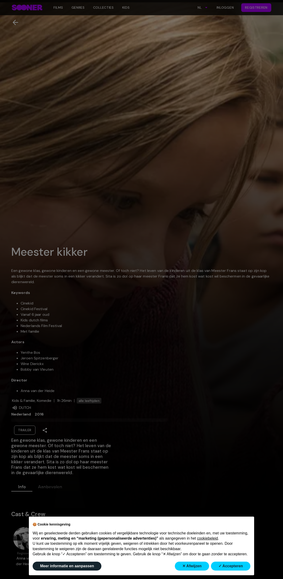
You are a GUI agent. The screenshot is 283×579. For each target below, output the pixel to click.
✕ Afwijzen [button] (192, 566)
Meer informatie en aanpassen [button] (67, 566)
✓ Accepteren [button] (230, 566)
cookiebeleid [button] (207, 538)
